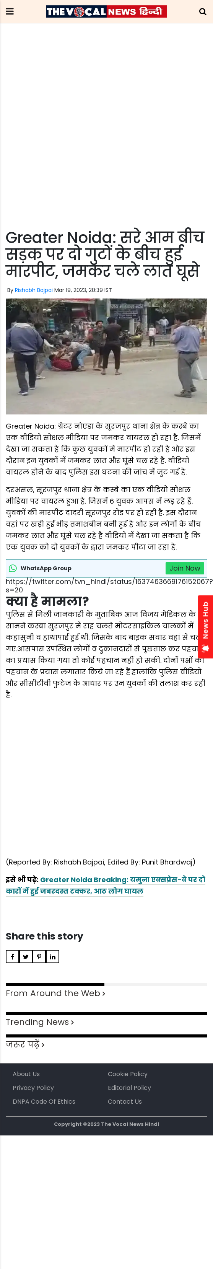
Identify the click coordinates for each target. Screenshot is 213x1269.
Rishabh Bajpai (34, 290)
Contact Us (125, 1101)
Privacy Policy (33, 1087)
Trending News (37, 1022)
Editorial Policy (129, 1087)
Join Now (184, 568)
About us (26, 1074)
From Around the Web (53, 993)
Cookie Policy (128, 1074)
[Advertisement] (71, 140)
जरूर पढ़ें (22, 1044)
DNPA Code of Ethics (44, 1101)
